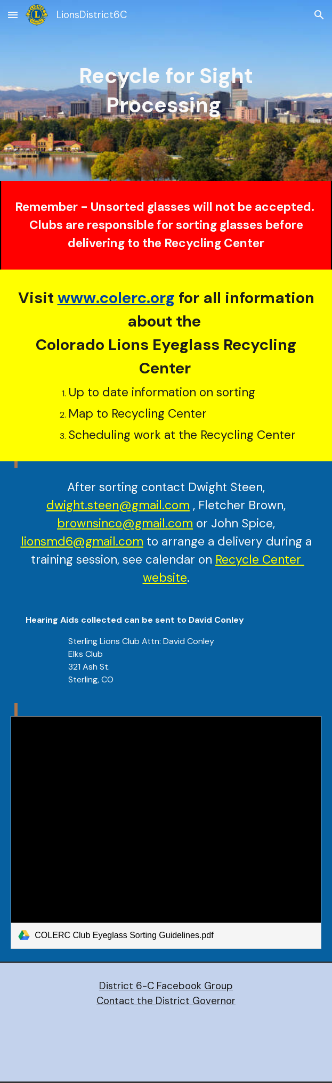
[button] (13, 14)
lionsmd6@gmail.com (82, 541)
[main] (166, 90)
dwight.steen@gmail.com (118, 505)
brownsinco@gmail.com (125, 523)
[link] (166, 832)
